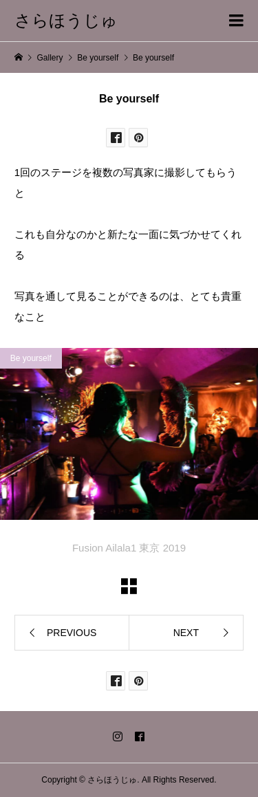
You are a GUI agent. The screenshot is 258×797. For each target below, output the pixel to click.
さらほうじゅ (66, 20)
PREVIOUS (71, 632)
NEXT (186, 632)
